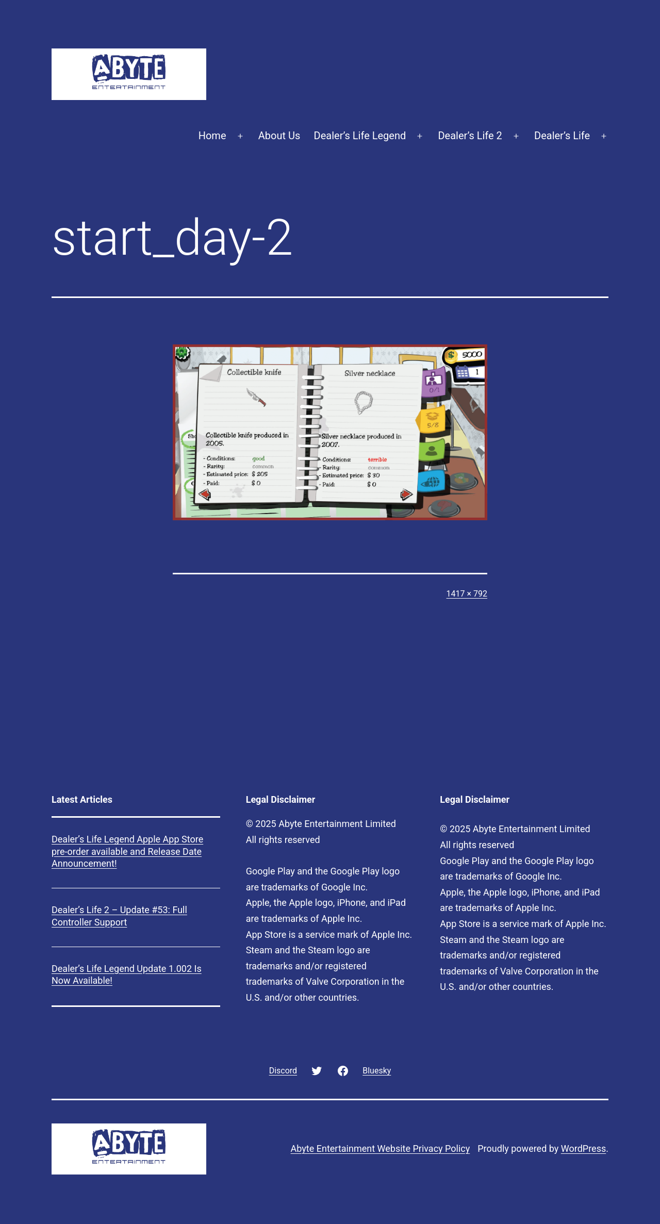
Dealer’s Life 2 (470, 135)
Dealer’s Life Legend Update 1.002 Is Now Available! (127, 974)
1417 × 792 (467, 594)
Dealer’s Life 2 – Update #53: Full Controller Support (119, 915)
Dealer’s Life (562, 135)
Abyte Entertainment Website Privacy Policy (380, 1148)
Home (212, 135)
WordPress (583, 1148)
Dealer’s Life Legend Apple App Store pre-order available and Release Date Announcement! (127, 851)
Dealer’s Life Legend (360, 135)
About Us (279, 135)
